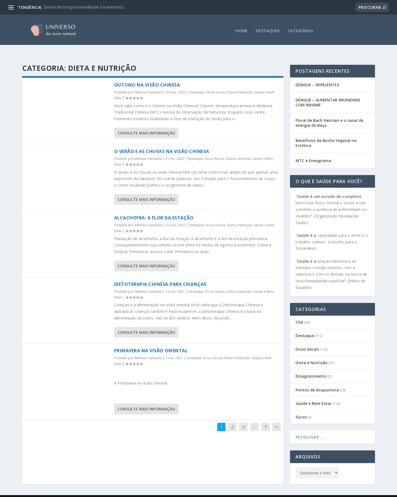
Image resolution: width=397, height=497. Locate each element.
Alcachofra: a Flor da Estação (154, 207)
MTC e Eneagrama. (314, 149)
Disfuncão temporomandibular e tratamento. (84, 7)
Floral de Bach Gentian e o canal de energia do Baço (329, 112)
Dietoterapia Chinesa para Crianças (160, 273)
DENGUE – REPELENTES (317, 74)
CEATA (111, 490)
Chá (299, 311)
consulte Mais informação (146, 122)
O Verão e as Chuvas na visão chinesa (161, 141)
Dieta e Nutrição (240, 81)
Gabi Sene (64, 490)
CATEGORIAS (300, 28)
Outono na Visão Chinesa (147, 74)
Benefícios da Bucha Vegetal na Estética (326, 132)
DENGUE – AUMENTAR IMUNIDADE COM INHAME (328, 92)
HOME (241, 28)
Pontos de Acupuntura (317, 379)
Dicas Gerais (216, 81)
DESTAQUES (268, 28)
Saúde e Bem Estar (314, 392)
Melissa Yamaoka (148, 81)
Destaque (197, 81)
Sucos (301, 406)
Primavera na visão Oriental (151, 340)
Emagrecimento (311, 365)
